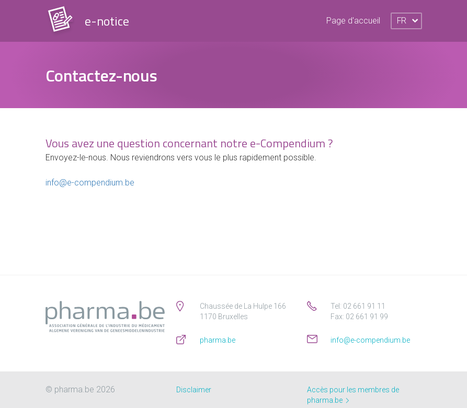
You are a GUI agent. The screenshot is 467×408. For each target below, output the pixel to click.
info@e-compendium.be (89, 183)
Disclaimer (193, 390)
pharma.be (217, 340)
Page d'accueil (353, 21)
